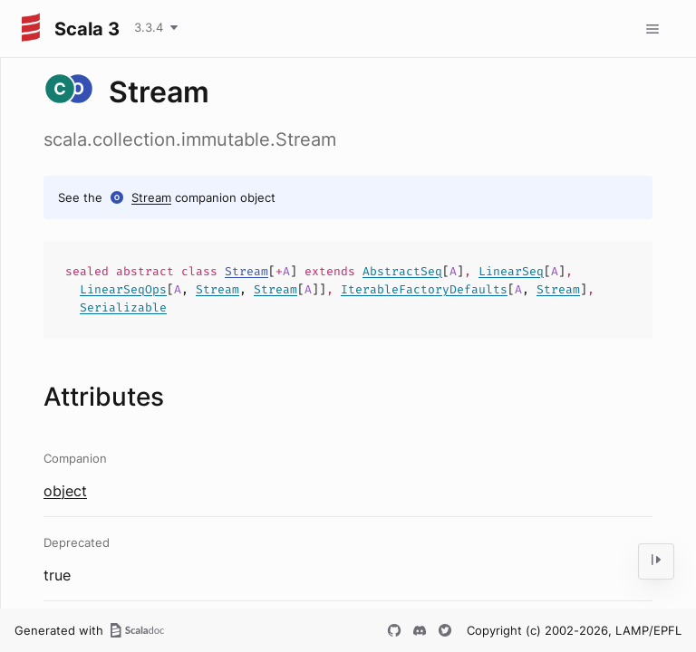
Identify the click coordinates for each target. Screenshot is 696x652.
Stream (151, 197)
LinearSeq (511, 271)
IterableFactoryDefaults (424, 289)
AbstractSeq (402, 271)
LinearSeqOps (123, 289)
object (65, 491)
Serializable (123, 307)
